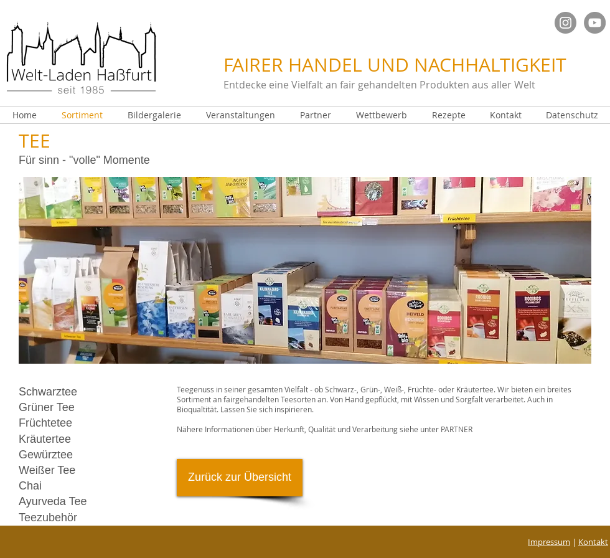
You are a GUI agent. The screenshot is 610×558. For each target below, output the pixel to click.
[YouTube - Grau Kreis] (595, 23)
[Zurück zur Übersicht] (240, 477)
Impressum (549, 541)
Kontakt (593, 541)
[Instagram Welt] (565, 23)
